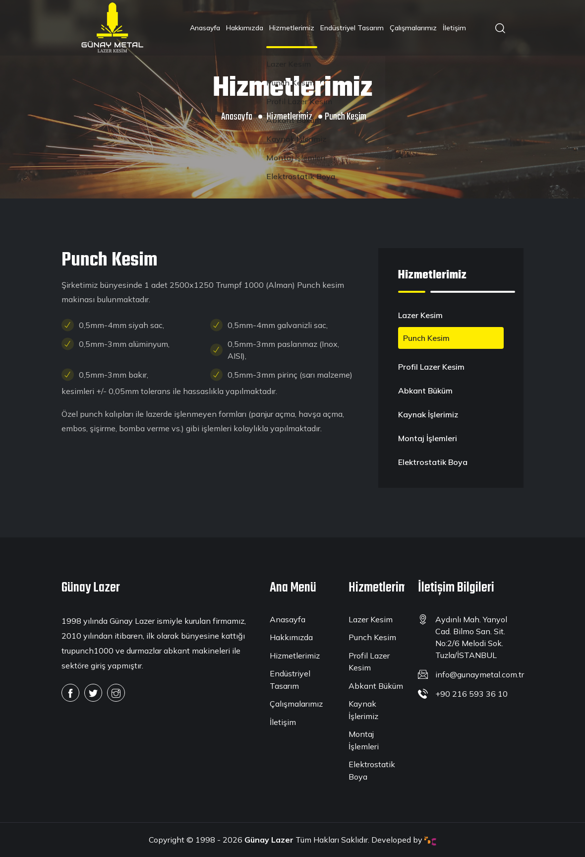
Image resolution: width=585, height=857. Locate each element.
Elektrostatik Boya (433, 462)
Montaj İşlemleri (427, 438)
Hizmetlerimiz (291, 27)
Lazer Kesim (420, 315)
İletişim (454, 27)
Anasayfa (205, 27)
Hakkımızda (244, 27)
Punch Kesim (426, 338)
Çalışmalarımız (413, 27)
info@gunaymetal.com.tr (479, 674)
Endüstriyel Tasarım (352, 27)
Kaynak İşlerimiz (428, 414)
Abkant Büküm (425, 391)
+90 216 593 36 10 (471, 694)
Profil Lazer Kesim (431, 367)
